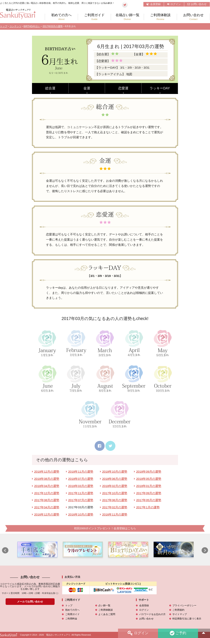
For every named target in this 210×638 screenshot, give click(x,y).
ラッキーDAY (160, 88)
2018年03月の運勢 (80, 486)
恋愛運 (123, 88)
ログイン (174, 4)
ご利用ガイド (94, 17)
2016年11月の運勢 (114, 514)
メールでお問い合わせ (30, 601)
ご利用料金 (71, 618)
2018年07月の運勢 (80, 478)
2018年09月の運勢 (148, 471)
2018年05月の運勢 (148, 478)
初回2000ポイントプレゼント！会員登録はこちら (105, 528)
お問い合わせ (197, 4)
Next (205, 550)
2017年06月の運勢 (114, 500)
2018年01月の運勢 (148, 486)
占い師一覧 (104, 605)
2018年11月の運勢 (80, 471)
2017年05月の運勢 (148, 500)
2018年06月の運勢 (114, 478)
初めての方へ (61, 17)
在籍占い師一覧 (127, 17)
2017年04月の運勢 (46, 507)
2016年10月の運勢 (80, 514)
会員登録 (154, 4)
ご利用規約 (178, 609)
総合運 (50, 88)
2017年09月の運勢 (148, 493)
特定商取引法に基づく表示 (186, 618)
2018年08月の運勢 (46, 478)
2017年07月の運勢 (80, 500)
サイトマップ (179, 614)
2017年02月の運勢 (114, 507)
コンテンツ (15, 26)
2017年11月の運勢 (80, 493)
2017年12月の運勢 (46, 493)
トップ (3, 26)
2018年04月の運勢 (46, 486)
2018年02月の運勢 (114, 486)
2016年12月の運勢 (46, 514)
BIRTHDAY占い (32, 26)
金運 (86, 88)
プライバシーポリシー (184, 605)
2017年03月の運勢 (53, 26)
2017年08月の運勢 (46, 500)
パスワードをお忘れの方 (152, 614)
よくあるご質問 (106, 614)
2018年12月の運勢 (46, 471)
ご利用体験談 (160, 17)
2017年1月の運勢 (148, 507)
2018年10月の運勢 (114, 471)
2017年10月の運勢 (114, 493)
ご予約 (178, 633)
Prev (5, 550)
